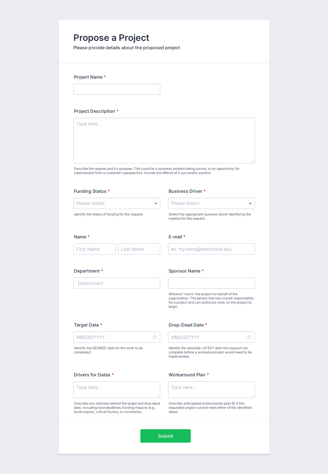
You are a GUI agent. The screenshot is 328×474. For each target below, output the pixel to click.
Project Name (90, 77)
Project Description (96, 111)
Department (88, 271)
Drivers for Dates (94, 374)
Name (82, 237)
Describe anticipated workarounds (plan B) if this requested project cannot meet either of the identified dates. (210, 407)
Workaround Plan (189, 374)
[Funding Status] (116, 203)
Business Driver (187, 191)
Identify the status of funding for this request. (108, 214)
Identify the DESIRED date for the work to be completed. (108, 350)
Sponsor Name (186, 271)
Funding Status (92, 191)
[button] (154, 337)
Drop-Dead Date (188, 325)
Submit (165, 436)
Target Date (88, 325)
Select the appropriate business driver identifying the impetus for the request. (210, 216)
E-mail (177, 237)
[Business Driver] (211, 203)
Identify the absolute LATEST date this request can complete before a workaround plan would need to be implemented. (210, 352)
